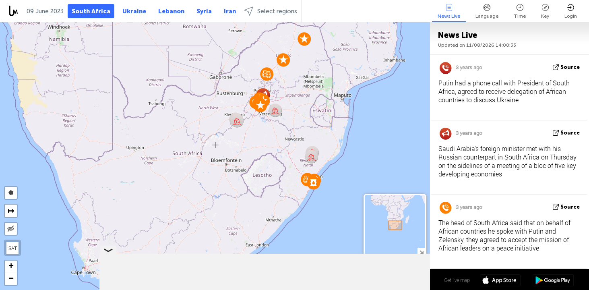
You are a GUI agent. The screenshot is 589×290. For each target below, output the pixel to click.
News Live (449, 11)
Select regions (270, 11)
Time (520, 11)
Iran (230, 11)
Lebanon (171, 11)
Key (545, 11)
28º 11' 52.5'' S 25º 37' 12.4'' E (398, 280)
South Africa (91, 11)
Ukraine (134, 11)
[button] (313, 183)
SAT (12, 248)
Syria (204, 11)
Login (570, 11)
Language (486, 11)
